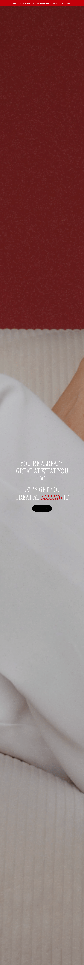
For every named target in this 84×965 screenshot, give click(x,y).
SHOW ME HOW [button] (42, 508)
